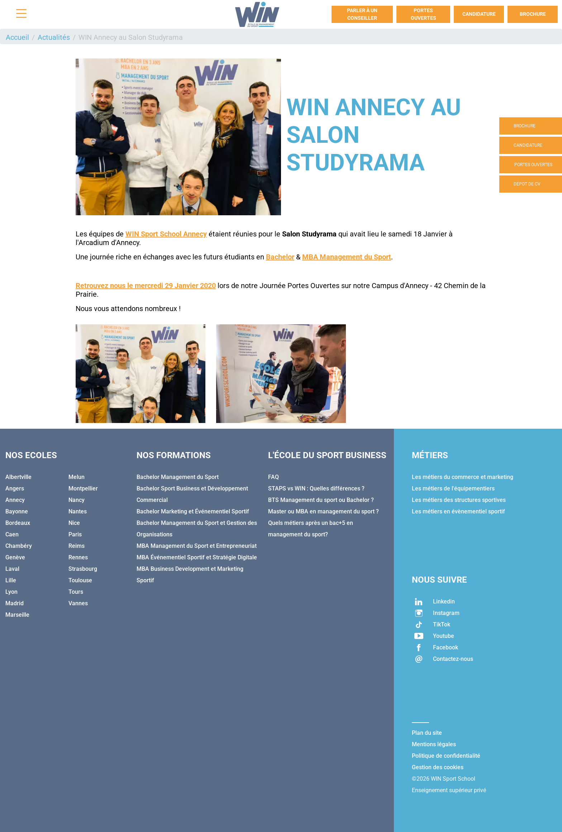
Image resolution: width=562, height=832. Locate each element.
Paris (75, 534)
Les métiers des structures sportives (459, 500)
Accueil (17, 37)
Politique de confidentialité (446, 755)
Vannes (78, 603)
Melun (76, 477)
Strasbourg (82, 568)
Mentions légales (434, 744)
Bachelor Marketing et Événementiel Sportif (193, 511)
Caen (12, 534)
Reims (76, 545)
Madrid (14, 603)
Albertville (18, 477)
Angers (14, 488)
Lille (10, 580)
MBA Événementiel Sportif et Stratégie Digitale (197, 557)
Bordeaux (17, 523)
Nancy (76, 500)
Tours (75, 591)
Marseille (17, 614)
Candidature (479, 14)
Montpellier (83, 488)
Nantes (77, 511)
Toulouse (80, 580)
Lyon (11, 591)
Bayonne (16, 511)
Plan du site (427, 732)
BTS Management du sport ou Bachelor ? (321, 500)
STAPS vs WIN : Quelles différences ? (316, 488)
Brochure (533, 14)
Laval (12, 568)
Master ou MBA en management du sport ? (323, 511)
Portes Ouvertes (423, 14)
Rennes (78, 557)
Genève (15, 557)
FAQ (273, 477)
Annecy (15, 500)
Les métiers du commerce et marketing (462, 477)
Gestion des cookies (437, 767)
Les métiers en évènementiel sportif (458, 511)
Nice (74, 523)
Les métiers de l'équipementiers (453, 488)
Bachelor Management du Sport (178, 477)
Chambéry (18, 545)
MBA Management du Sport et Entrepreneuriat (197, 545)
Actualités (54, 37)
